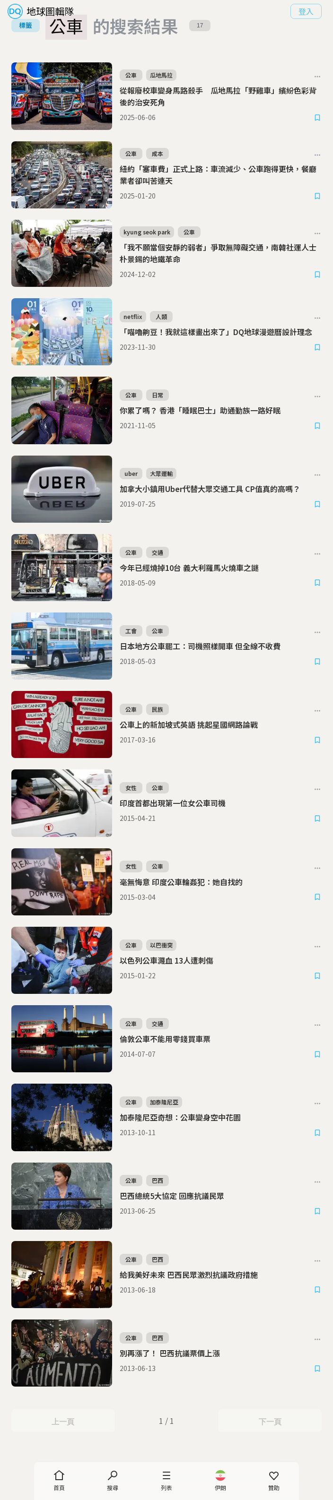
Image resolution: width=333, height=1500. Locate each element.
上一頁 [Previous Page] (62, 1421)
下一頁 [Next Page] (269, 1421)
